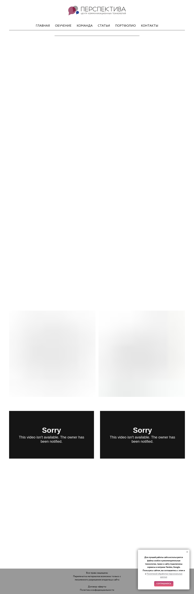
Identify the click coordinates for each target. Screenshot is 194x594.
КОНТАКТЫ (149, 26)
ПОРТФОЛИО (125, 26)
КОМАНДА (85, 26)
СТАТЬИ (104, 26)
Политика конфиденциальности (97, 590)
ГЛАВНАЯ (43, 26)
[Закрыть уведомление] (187, 551)
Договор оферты (97, 586)
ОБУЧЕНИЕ (63, 26)
